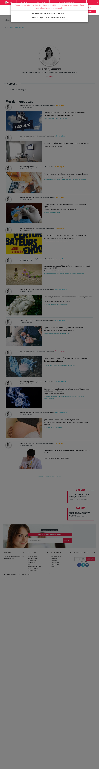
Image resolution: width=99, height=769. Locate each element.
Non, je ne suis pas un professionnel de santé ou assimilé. (49, 17)
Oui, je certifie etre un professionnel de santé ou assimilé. (49, 13)
